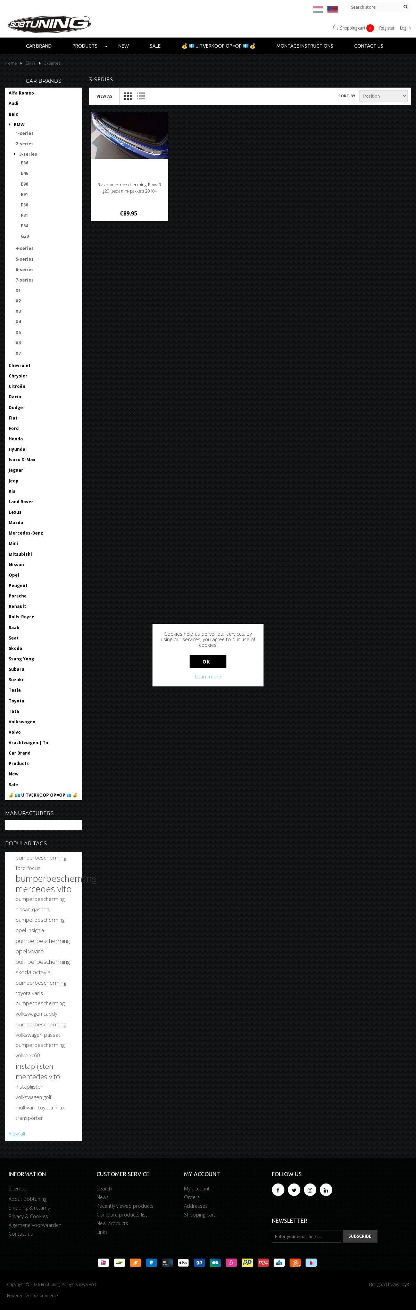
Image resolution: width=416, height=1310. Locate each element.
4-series (25, 248)
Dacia (15, 397)
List (140, 95)
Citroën (17, 386)
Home (11, 63)
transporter (29, 1118)
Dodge (16, 407)
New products (112, 1223)
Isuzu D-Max (22, 460)
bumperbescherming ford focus (41, 862)
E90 (24, 184)
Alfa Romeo (21, 93)
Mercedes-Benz (26, 533)
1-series (25, 133)
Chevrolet (20, 365)
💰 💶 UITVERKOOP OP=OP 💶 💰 (219, 46)
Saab (14, 627)
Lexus (15, 512)
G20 (25, 236)
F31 (24, 215)
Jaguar (16, 470)
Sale (155, 46)
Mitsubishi (20, 554)
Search (104, 1188)
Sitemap (18, 1188)
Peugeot (18, 585)
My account (197, 1188)
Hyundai (18, 449)
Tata (14, 711)
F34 (24, 226)
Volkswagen (22, 722)
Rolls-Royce (21, 617)
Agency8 (401, 1284)
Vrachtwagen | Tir (29, 743)
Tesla (15, 690)
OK (206, 661)
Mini (13, 543)
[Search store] (379, 7)
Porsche (18, 596)
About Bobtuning (28, 1199)
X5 (18, 332)
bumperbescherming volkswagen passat (41, 1029)
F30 (24, 205)
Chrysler (18, 376)
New (123, 46)
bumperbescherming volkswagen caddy (40, 1008)
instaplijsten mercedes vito (38, 1071)
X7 (18, 353)
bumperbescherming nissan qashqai (40, 904)
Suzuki (16, 680)
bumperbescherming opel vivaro (43, 946)
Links (102, 1232)
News (103, 1197)
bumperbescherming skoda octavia (43, 967)
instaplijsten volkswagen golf (33, 1091)
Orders (192, 1197)
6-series (25, 269)
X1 (18, 290)
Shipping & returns (29, 1207)
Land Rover (21, 502)
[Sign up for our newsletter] (306, 1236)
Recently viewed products (125, 1206)
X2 (18, 301)
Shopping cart (199, 1214)
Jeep (13, 481)
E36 (24, 163)
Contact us (368, 46)
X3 (18, 311)
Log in (405, 28)
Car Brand (39, 46)
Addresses (196, 1206)
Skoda (15, 648)
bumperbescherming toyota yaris (41, 987)
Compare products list (122, 1214)
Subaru (16, 669)
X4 (18, 322)
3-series (28, 154)
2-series (25, 144)
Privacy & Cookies (28, 1216)
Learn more (208, 676)
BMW (19, 125)
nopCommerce (44, 1296)
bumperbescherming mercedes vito (56, 883)
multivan (25, 1107)
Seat (14, 638)
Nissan (16, 565)
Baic (13, 114)
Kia (12, 491)
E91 (24, 194)
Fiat (13, 418)
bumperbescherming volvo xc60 (40, 1050)
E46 (24, 173)
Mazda (16, 523)
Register (387, 28)
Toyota (16, 701)
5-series (25, 259)
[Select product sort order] (383, 95)
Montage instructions (304, 46)
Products (85, 46)
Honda (16, 439)
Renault (17, 606)
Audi (13, 103)
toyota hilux (51, 1107)
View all (17, 1133)
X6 (18, 343)
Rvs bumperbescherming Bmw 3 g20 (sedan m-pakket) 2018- (129, 188)
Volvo (15, 732)
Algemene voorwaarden (35, 1225)
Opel (14, 575)
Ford (14, 428)
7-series (25, 280)
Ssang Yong (21, 659)
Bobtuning (20, 825)
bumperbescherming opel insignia (40, 925)
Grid (128, 95)
